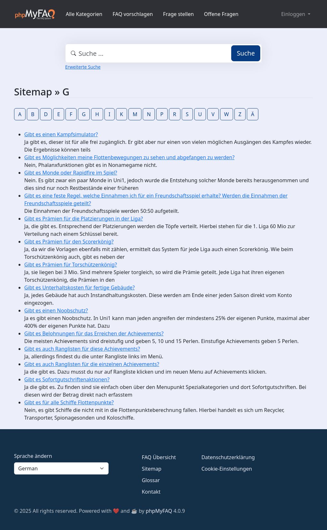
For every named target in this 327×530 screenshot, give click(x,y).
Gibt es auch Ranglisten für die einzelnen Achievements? (91, 364)
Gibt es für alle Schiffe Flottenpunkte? (69, 402)
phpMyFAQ (159, 510)
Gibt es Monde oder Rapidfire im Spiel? (70, 172)
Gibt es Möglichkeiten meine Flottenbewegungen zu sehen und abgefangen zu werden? (129, 157)
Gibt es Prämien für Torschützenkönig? (70, 264)
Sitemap (152, 468)
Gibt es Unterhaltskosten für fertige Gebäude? (79, 287)
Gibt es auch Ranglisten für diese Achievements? (82, 348)
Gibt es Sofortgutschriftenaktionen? (67, 379)
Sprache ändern (33, 455)
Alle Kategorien (84, 14)
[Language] (61, 468)
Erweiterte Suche (83, 67)
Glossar (151, 480)
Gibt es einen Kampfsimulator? (61, 134)
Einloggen (293, 14)
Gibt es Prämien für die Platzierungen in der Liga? (83, 218)
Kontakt (151, 491)
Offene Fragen (221, 14)
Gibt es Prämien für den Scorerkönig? (69, 241)
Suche (246, 53)
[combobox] (163, 53)
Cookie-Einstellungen (227, 468)
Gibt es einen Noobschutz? (56, 310)
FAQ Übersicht (159, 457)
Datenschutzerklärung (228, 457)
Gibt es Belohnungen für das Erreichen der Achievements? (94, 333)
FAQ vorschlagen (133, 14)
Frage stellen (178, 14)
